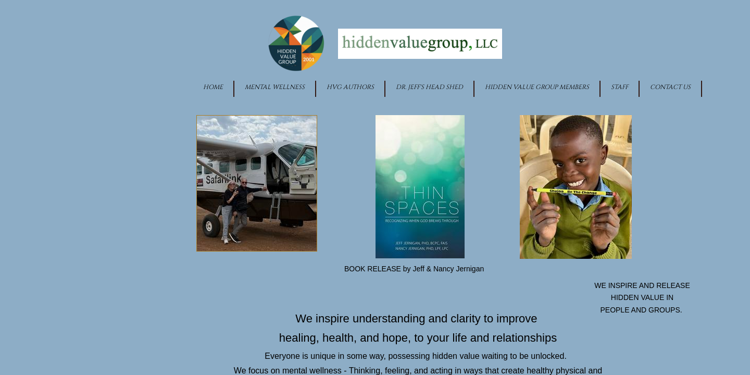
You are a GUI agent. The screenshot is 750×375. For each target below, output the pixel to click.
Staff (619, 87)
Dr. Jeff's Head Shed (429, 87)
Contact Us (670, 87)
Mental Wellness (275, 87)
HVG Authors (350, 87)
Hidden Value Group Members (537, 87)
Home (213, 87)
